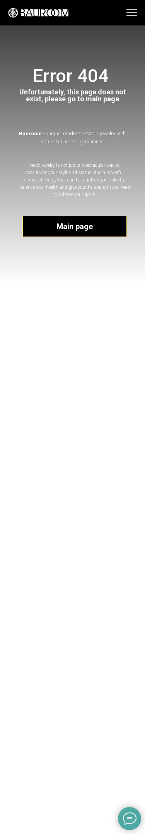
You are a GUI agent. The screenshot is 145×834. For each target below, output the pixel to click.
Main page (74, 226)
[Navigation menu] (131, 13)
